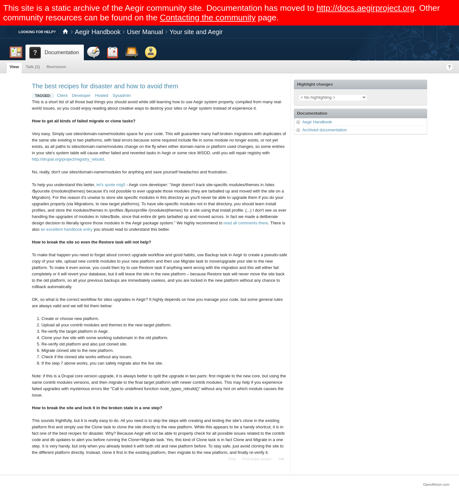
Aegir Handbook (97, 31)
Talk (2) (33, 66)
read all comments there (245, 223)
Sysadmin (122, 95)
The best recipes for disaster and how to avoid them (105, 86)
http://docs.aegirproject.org (366, 8)
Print (232, 459)
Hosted (101, 95)
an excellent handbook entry (66, 229)
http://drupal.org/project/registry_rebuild (68, 159)
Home (65, 32)
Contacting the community (208, 17)
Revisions (56, 66)
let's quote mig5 (110, 184)
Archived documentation (324, 129)
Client (62, 95)
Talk (281, 459)
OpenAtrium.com (436, 484)
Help (449, 67)
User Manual (145, 31)
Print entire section (256, 459)
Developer (81, 95)
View (14, 66)
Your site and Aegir (196, 31)
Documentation (312, 113)
